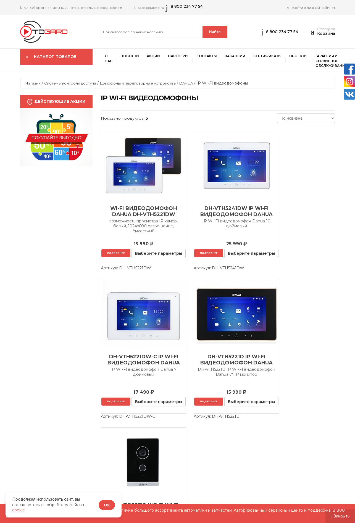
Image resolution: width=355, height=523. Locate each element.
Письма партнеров (317, 475)
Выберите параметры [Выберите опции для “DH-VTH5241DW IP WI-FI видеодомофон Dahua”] (218, 261)
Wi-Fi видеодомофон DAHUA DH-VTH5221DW (137, 212)
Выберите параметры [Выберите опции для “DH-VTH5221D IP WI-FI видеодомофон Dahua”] (138, 418)
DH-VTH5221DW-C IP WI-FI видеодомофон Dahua (298, 212)
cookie (18, 510)
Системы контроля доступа (70, 83)
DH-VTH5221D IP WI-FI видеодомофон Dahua (137, 368)
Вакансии (237, 56)
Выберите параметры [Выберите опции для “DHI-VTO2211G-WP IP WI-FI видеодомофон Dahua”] (218, 418)
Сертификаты (270, 56)
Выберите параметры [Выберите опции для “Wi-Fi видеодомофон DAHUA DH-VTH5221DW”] (138, 261)
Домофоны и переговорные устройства (138, 83)
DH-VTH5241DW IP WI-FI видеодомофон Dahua (218, 212)
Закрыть (341, 516)
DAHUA (186, 83)
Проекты (301, 56)
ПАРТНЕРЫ (179, 56)
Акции (154, 56)
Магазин (33, 83)
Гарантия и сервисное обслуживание (335, 61)
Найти (215, 32)
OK (107, 505)
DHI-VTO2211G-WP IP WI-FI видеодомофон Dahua (218, 368)
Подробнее (137, 252)
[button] (314, 33)
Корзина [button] (326, 33)
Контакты (208, 56)
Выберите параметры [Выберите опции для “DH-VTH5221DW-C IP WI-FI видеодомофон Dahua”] (299, 261)
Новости (130, 56)
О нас (109, 58)
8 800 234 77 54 (187, 6)
